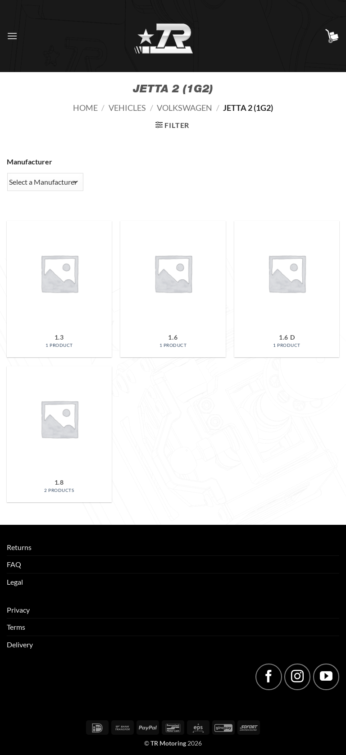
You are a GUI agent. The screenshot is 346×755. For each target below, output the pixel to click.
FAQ (14, 564)
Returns (19, 547)
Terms (16, 627)
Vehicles (127, 108)
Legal (15, 582)
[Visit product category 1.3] (59, 289)
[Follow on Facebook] (268, 677)
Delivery (20, 644)
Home (85, 108)
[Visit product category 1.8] (59, 434)
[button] (12, 36)
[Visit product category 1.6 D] (286, 289)
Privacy (18, 609)
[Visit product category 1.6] (172, 289)
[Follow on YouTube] (326, 677)
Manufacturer (29, 161)
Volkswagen (184, 108)
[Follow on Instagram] (297, 677)
